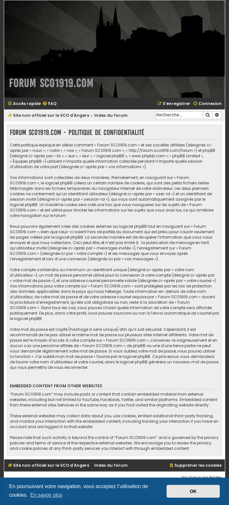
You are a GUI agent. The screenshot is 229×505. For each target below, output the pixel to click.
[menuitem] (49, 104)
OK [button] (193, 491)
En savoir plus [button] (46, 495)
